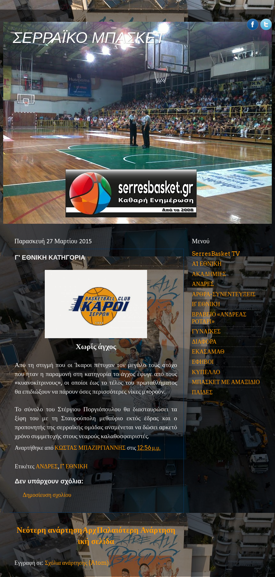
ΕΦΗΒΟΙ (203, 361)
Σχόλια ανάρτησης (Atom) (77, 562)
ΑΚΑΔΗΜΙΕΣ (209, 274)
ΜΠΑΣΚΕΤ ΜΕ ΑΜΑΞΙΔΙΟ (226, 382)
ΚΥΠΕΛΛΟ (206, 372)
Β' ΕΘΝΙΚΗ (206, 304)
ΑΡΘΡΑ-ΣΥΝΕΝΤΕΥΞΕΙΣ (223, 294)
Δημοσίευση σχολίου (47, 494)
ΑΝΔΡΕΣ (47, 466)
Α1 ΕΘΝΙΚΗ (207, 263)
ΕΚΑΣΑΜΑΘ (208, 351)
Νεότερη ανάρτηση (49, 530)
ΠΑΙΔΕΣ (202, 392)
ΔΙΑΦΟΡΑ (204, 341)
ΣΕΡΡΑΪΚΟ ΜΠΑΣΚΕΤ (89, 37)
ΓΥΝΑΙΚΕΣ (206, 331)
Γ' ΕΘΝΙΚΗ (74, 466)
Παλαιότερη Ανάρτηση (136, 530)
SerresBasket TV (216, 253)
